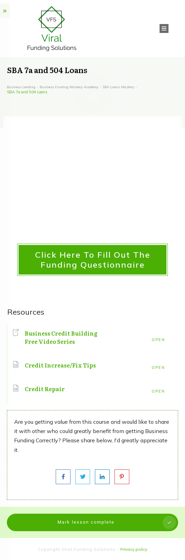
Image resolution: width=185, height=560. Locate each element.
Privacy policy (133, 549)
